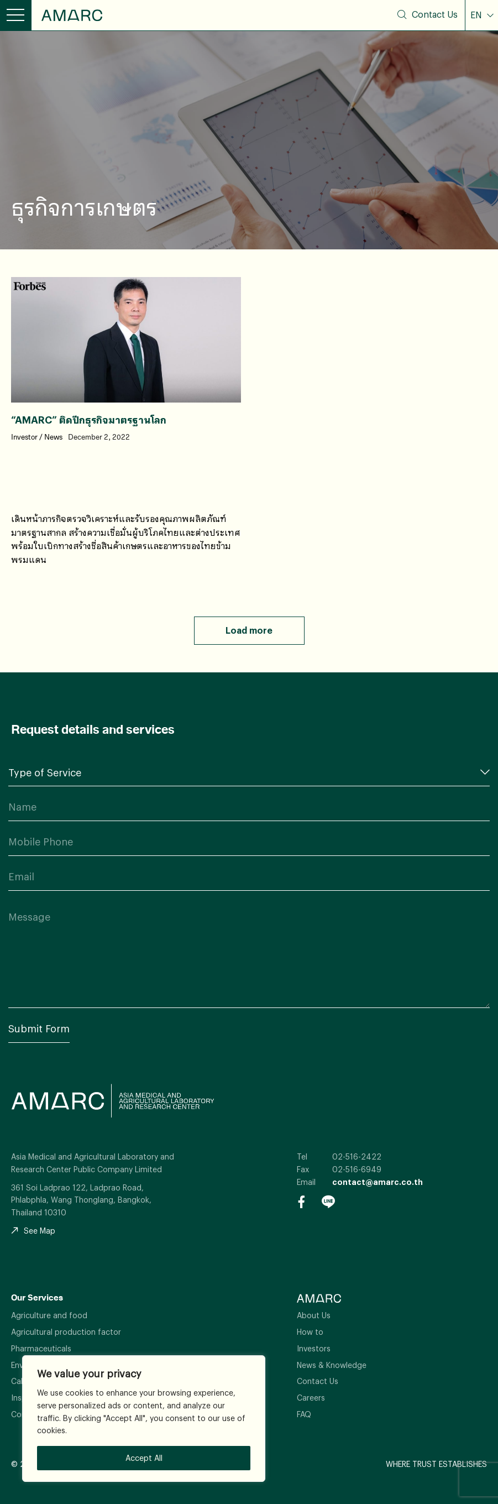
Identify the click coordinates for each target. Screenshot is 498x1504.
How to (310, 1332)
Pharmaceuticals (41, 1348)
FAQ (304, 1414)
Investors (314, 1348)
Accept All (143, 1458)
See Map (33, 1230)
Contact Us (435, 14)
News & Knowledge (331, 1365)
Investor (24, 437)
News (53, 437)
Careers (311, 1397)
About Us (314, 1315)
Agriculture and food (49, 1315)
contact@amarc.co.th (377, 1182)
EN (477, 15)
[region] (143, 1418)
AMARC (71, 15)
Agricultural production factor (66, 1332)
